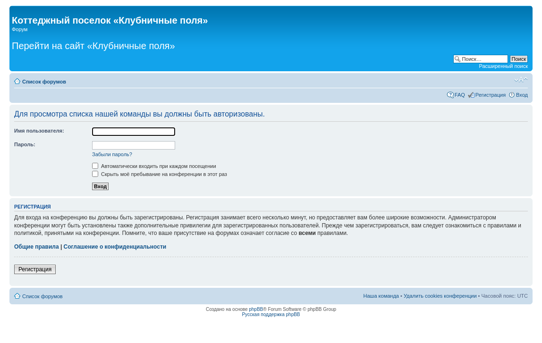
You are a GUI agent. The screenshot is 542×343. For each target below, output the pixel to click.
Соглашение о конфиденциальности (115, 246)
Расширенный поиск (503, 66)
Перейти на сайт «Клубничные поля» (93, 46)
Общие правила (36, 246)
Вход (522, 95)
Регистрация (490, 95)
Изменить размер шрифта (521, 79)
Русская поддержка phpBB (271, 314)
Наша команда (381, 296)
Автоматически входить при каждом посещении (154, 166)
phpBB (256, 309)
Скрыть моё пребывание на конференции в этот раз (159, 174)
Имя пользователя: (39, 131)
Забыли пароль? (112, 154)
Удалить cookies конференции (440, 296)
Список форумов (44, 81)
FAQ (460, 95)
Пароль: (24, 144)
